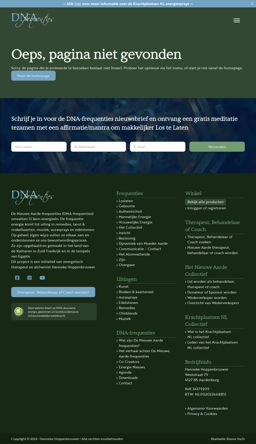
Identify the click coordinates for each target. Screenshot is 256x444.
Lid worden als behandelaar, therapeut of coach (211, 284)
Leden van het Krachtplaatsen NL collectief (212, 345)
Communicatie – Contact (140, 248)
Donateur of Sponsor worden (211, 292)
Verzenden (217, 146)
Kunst (124, 286)
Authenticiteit (130, 211)
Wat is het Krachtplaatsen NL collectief (209, 334)
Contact (125, 383)
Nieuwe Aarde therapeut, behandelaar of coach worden (212, 250)
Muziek (125, 318)
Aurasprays (128, 297)
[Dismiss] (252, 4)
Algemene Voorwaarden (207, 408)
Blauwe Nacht (236, 439)
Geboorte (127, 205)
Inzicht (124, 232)
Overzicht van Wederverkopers (213, 302)
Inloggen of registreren (206, 207)
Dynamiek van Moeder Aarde (143, 243)
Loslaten (126, 200)
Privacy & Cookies (202, 413)
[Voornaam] (39, 147)
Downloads (128, 377)
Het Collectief (130, 227)
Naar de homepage (33, 75)
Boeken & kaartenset (136, 291)
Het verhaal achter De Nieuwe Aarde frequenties (144, 353)
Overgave (127, 264)
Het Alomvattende (134, 254)
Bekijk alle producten (205, 201)
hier (78, 3)
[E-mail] (157, 147)
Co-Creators (129, 361)
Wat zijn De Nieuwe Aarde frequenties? (141, 343)
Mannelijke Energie (135, 216)
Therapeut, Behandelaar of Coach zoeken (209, 239)
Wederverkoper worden (207, 297)
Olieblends (128, 313)
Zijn (122, 259)
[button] (237, 20)
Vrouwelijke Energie (135, 222)
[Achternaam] (98, 147)
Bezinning (127, 238)
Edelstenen (128, 302)
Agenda (125, 372)
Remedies (127, 307)
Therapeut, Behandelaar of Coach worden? (53, 292)
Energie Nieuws (132, 367)
